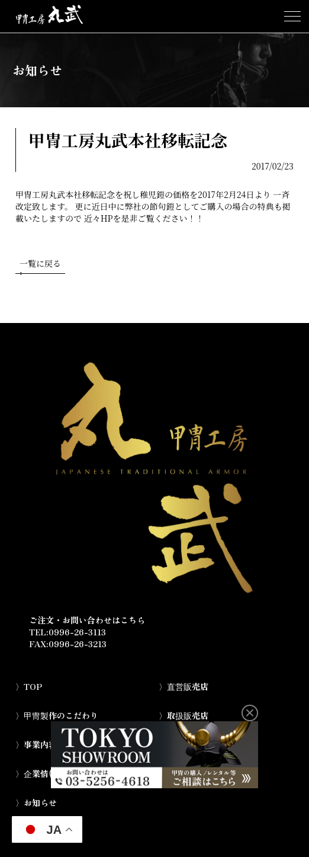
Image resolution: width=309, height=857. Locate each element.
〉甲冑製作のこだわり (56, 715)
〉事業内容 (36, 744)
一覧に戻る (40, 265)
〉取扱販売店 (183, 715)
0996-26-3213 (78, 644)
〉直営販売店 (183, 686)
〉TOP (28, 686)
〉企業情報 (36, 773)
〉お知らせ (36, 802)
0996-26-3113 (77, 632)
